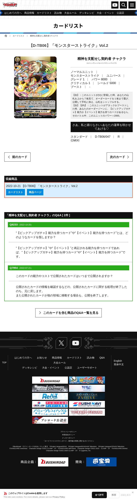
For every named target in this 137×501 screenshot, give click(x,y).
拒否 (114, 495)
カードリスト (18, 36)
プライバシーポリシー (68, 432)
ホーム (5, 35)
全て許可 (99, 495)
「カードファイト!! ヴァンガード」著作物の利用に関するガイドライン (68, 441)
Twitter (61, 343)
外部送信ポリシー (68, 435)
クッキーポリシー (68, 438)
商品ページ (35, 192)
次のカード (117, 157)
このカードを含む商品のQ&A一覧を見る (70, 313)
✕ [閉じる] (133, 492)
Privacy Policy (59, 497)
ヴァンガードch (114, 5)
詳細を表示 (126, 495)
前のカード (19, 157)
